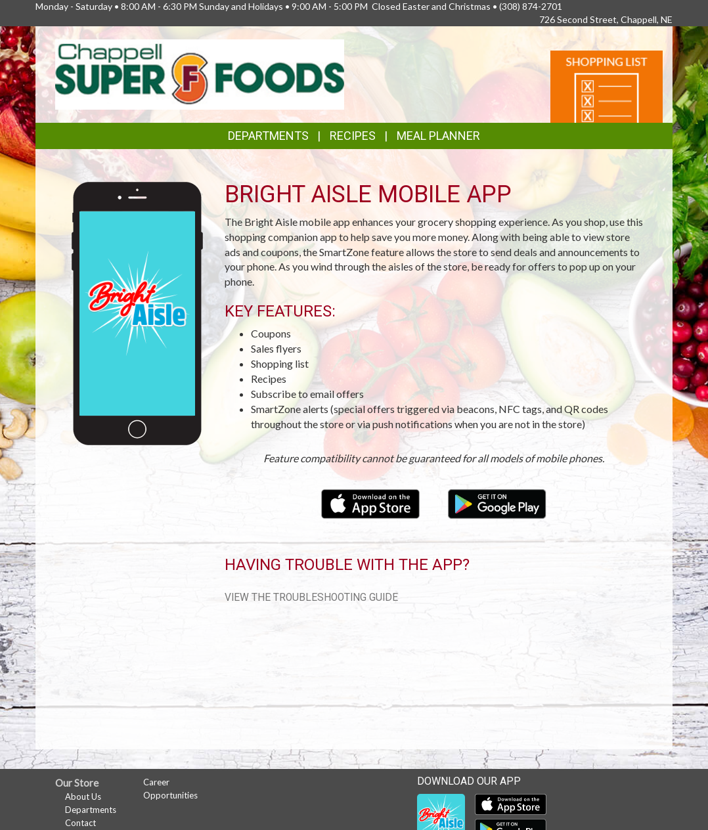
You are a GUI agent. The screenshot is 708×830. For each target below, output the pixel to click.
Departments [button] (268, 135)
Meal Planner (438, 135)
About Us (83, 796)
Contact (80, 823)
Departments (90, 809)
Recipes (353, 135)
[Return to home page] (199, 73)
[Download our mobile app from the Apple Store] (371, 502)
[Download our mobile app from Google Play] (497, 502)
